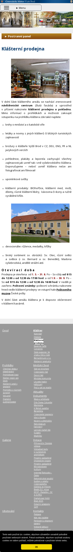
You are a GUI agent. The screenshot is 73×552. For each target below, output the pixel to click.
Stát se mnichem (41, 368)
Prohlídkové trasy (10, 374)
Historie (37, 337)
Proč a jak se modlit (42, 387)
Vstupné (7, 395)
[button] (68, 540)
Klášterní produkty (42, 361)
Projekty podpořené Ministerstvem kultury (42, 466)
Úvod (5, 330)
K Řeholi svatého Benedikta (41, 409)
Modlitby (38, 435)
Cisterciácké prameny (43, 414)
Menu (21, 8)
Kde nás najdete (41, 517)
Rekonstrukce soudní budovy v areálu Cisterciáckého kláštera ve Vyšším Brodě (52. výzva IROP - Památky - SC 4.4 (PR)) (43, 486)
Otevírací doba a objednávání (10, 370)
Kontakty (38, 511)
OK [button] (36, 547)
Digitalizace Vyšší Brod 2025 (42, 499)
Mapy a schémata (41, 399)
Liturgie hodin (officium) (40, 383)
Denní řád (38, 375)
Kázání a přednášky (43, 420)
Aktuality (38, 391)
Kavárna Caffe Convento (40, 347)
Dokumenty (40, 396)
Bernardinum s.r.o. (42, 358)
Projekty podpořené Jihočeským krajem (42, 459)
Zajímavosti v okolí (42, 530)
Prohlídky (7, 365)
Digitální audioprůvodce (9, 400)
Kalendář (38, 333)
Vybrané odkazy (41, 526)
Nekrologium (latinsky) (40, 425)
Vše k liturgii (40, 417)
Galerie (6, 440)
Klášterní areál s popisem (10, 385)
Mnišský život (41, 365)
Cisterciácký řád (41, 372)
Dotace (37, 440)
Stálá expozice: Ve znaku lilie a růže (42, 353)
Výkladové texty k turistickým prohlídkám (41, 452)
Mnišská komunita (42, 378)
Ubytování (8, 511)
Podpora (37, 514)
